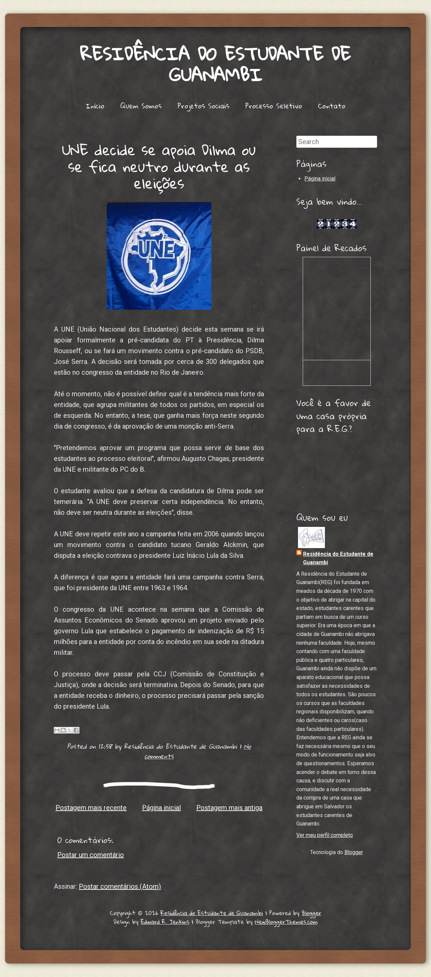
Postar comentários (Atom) (120, 886)
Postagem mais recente (91, 808)
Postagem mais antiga (229, 808)
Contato (331, 105)
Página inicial (161, 808)
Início (95, 105)
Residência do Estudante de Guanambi (215, 64)
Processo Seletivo (273, 105)
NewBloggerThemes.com (286, 921)
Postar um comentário (90, 855)
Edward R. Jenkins (165, 921)
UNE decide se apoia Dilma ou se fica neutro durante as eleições (159, 166)
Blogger (353, 852)
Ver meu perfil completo (324, 835)
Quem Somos (141, 105)
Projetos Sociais (203, 105)
